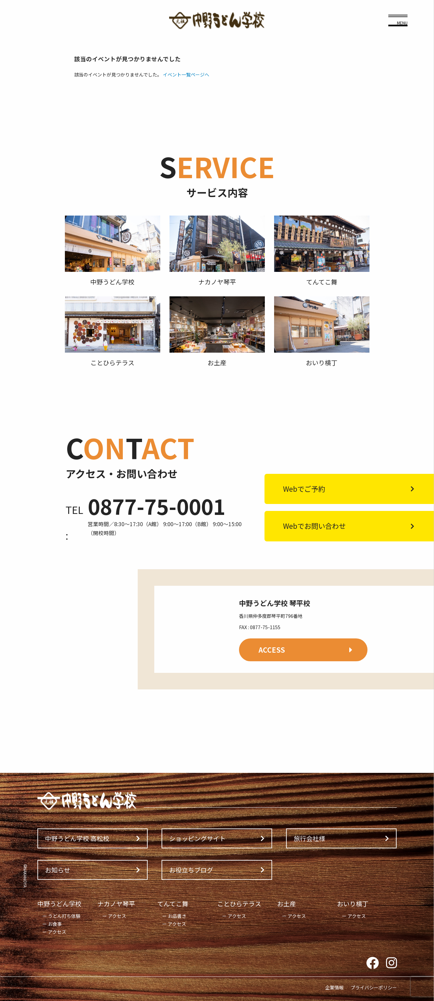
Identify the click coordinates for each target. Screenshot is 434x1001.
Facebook (372, 963)
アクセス (57, 931)
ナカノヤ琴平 (116, 903)
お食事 (55, 924)
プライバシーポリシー (374, 987)
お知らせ (57, 869)
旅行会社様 (309, 838)
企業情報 (334, 987)
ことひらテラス (239, 903)
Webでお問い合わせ (314, 526)
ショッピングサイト (197, 838)
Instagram (391, 963)
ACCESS (272, 650)
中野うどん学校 (59, 903)
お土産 (286, 903)
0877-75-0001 (156, 506)
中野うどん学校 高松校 (77, 838)
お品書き (177, 916)
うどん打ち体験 (64, 916)
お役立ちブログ (191, 869)
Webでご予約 (304, 489)
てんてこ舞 (172, 903)
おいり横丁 (352, 903)
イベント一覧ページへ (186, 74)
